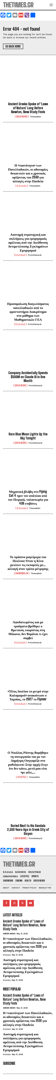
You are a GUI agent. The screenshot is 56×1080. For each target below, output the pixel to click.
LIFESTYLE (21, 777)
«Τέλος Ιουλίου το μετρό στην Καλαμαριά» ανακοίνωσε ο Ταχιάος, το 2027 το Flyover (28, 695)
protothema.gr (35, 255)
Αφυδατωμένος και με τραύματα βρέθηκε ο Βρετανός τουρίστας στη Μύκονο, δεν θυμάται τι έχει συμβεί (28, 630)
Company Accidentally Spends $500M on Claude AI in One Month (28, 377)
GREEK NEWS (21, 116)
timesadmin (35, 117)
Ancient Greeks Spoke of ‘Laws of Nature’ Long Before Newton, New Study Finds (28, 108)
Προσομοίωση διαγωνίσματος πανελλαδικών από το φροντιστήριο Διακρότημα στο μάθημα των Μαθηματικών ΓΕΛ (28, 311)
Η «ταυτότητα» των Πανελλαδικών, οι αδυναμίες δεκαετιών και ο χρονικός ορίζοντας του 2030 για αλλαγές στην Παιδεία (28, 173)
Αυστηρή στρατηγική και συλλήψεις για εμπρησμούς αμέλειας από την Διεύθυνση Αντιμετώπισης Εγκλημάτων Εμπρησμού (28, 242)
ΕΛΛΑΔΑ (22, 186)
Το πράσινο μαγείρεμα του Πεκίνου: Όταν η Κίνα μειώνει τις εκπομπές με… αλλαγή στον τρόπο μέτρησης (28, 563)
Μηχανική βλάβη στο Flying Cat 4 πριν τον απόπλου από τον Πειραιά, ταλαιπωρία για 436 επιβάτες (28, 497)
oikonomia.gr (21, 573)
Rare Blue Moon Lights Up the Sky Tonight (28, 436)
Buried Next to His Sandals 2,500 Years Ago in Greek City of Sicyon (28, 830)
